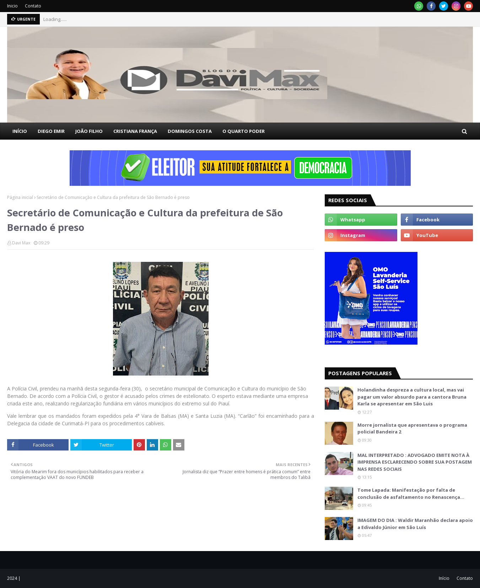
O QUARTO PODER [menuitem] (243, 131)
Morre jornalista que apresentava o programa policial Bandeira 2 (412, 428)
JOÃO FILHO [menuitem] (89, 131)
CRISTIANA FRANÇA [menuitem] (135, 131)
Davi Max (21, 243)
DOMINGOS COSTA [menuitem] (190, 131)
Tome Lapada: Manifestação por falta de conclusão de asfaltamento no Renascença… (410, 493)
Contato (33, 6)
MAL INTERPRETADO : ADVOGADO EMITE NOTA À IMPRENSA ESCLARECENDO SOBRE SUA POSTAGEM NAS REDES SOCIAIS (414, 462)
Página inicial (20, 197)
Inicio (12, 6)
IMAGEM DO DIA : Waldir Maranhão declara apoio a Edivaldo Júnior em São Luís (415, 523)
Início (444, 578)
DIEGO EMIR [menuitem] (51, 131)
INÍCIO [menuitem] (19, 131)
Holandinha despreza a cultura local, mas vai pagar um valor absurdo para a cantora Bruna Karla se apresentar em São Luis (411, 397)
